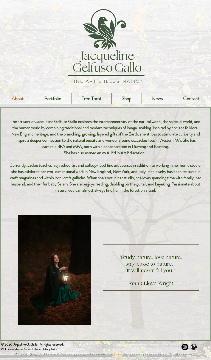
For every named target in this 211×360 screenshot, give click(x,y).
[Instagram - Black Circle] (185, 347)
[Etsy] (194, 347)
